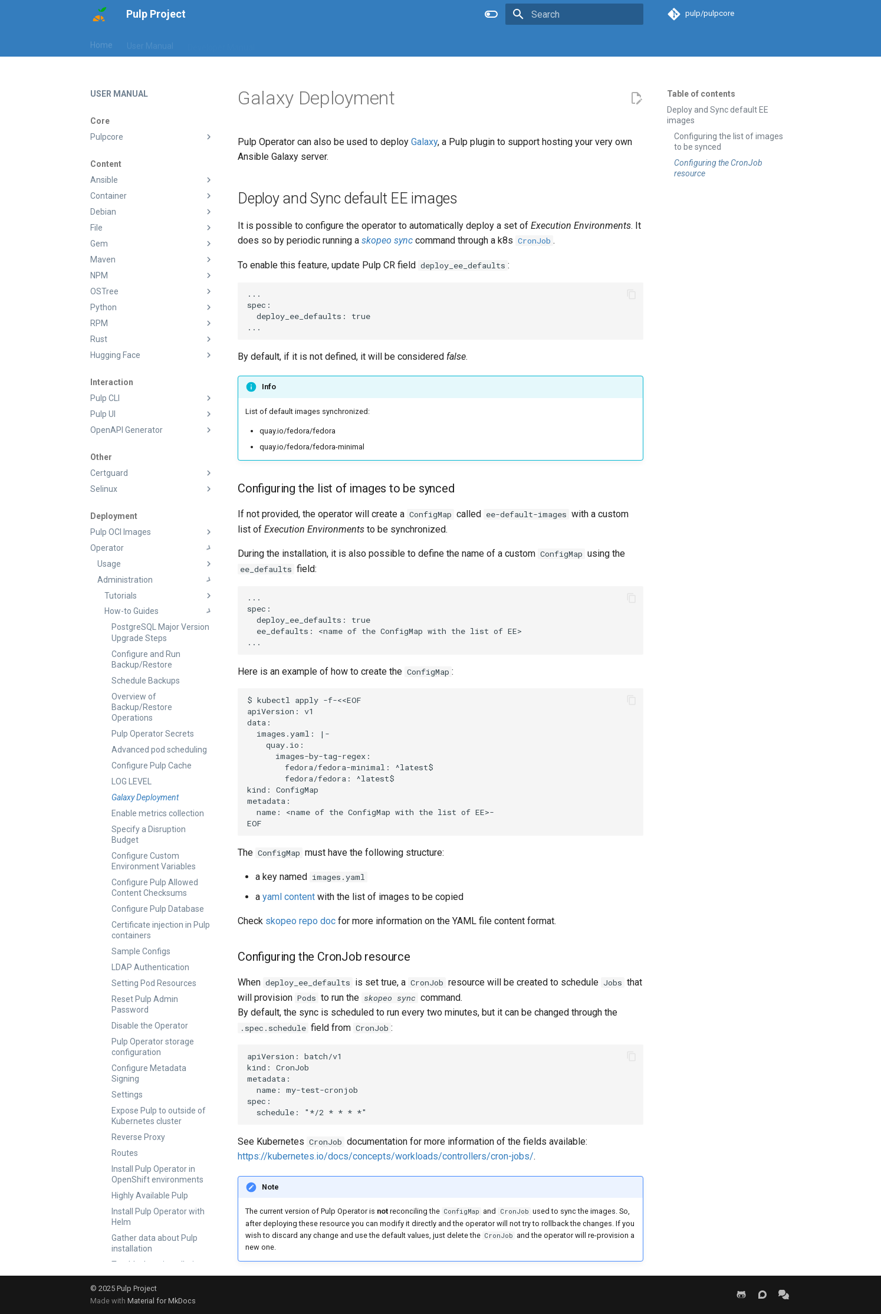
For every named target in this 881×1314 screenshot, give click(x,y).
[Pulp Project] (99, 14)
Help (308, 43)
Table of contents (701, 93)
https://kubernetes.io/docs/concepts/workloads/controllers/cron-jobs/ (386, 1156)
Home (101, 43)
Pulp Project (137, 1288)
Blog (277, 43)
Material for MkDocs (161, 1300)
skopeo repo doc (300, 921)
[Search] (574, 14)
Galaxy (424, 141)
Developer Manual (221, 43)
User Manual (150, 43)
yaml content (288, 896)
